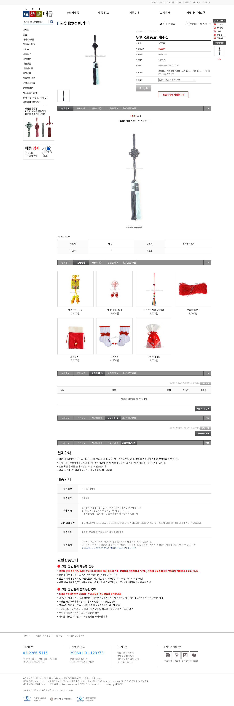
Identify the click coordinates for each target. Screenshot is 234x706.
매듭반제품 (28, 68)
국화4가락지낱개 (114, 309)
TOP (207, 108)
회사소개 (26, 635)
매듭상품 (27, 63)
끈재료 (26, 29)
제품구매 (134, 12)
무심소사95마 (193, 309)
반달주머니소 (154, 356)
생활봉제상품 (29, 78)
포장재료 (27, 73)
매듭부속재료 (29, 44)
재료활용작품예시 (31, 92)
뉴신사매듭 (73, 12)
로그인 (162, 2)
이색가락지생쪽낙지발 (154, 309)
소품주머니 (75, 356)
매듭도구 (27, 53)
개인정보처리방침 (42, 635)
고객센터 (206, 2)
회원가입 (170, 2)
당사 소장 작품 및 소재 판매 (35, 97)
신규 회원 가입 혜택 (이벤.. (128, 659)
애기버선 (114, 356)
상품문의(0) (113, 108)
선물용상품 (28, 87)
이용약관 (58, 635)
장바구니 (179, 2)
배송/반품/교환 (129, 108)
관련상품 (81, 108)
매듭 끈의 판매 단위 (125, 652)
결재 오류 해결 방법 (125, 656)
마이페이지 (197, 2)
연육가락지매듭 (75, 309)
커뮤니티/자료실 (195, 12)
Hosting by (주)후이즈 (114, 684)
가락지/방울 (28, 39)
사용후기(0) (97, 108)
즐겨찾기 (155, 2)
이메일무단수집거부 (75, 635)
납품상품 (27, 58)
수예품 (26, 49)
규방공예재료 (29, 82)
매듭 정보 (103, 12)
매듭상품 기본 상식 (125, 662)
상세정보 (65, 108)
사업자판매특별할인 (32, 102)
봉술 (25, 34)
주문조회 (188, 2)
